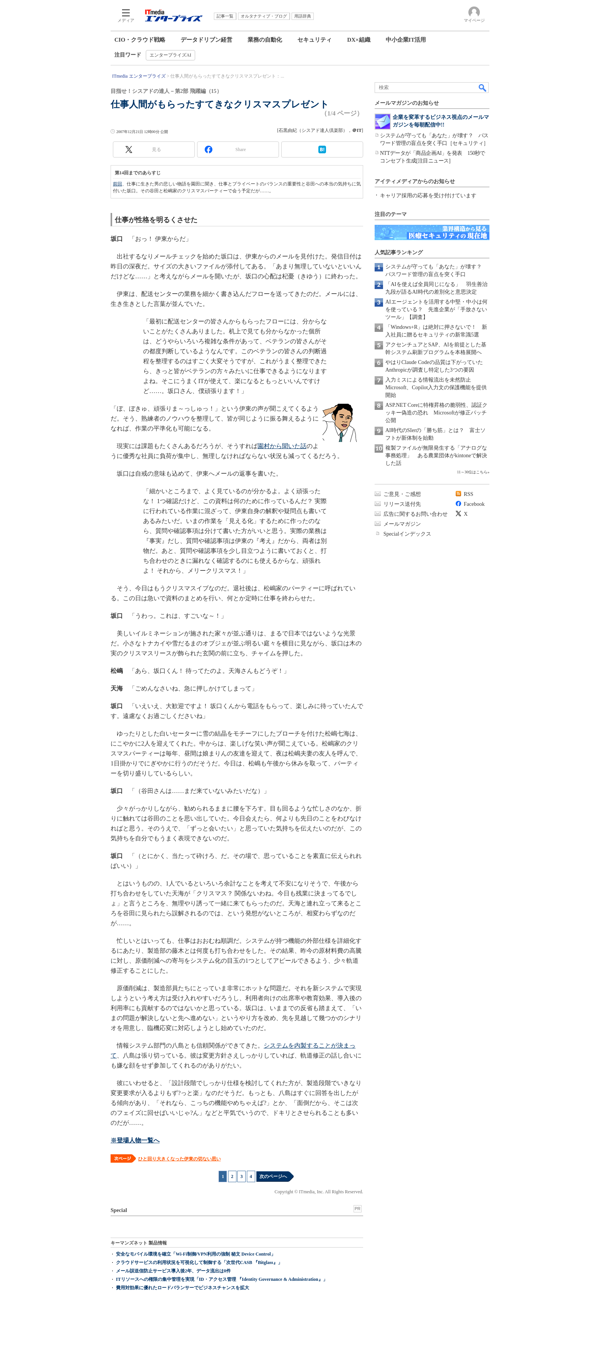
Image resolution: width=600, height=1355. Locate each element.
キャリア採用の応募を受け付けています (428, 195)
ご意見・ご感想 (402, 494)
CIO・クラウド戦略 (139, 40)
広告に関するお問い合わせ (415, 514)
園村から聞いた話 (282, 446)
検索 (483, 87)
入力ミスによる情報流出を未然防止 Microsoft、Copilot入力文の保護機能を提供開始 (436, 387)
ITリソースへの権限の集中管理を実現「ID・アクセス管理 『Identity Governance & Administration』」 (222, 1279)
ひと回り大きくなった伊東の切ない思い (179, 1159)
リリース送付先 (402, 504)
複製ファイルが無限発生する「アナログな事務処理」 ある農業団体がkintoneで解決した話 (436, 455)
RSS (468, 494)
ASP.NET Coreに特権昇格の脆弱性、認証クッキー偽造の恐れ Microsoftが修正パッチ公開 (436, 412)
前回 (117, 184)
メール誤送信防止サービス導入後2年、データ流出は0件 (173, 1271)
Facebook (474, 504)
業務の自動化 (265, 40)
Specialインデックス (407, 534)
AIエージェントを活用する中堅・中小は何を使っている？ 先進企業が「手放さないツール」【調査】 (436, 309)
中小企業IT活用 (406, 40)
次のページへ (273, 1176)
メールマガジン (402, 524)
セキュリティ (314, 40)
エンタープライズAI (170, 55)
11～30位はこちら (472, 472)
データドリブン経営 (206, 40)
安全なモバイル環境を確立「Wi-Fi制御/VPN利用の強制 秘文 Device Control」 (196, 1254)
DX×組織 (358, 40)
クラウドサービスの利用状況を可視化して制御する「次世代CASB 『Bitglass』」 (199, 1262)
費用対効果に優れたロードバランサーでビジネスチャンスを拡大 (182, 1287)
